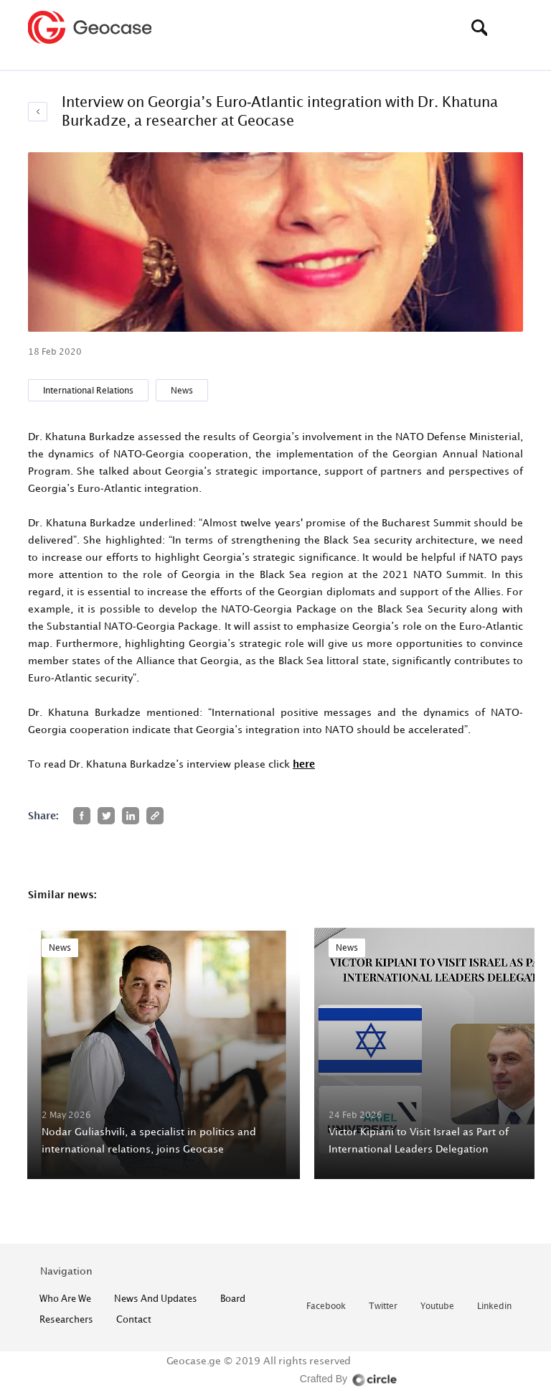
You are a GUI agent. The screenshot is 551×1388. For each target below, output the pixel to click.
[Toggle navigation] (512, 27)
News (182, 390)
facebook (326, 1306)
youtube (437, 1306)
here (304, 763)
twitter (383, 1306)
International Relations (88, 390)
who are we (65, 1298)
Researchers (66, 1319)
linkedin (494, 1306)
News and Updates (155, 1298)
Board (232, 1298)
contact (133, 1319)
